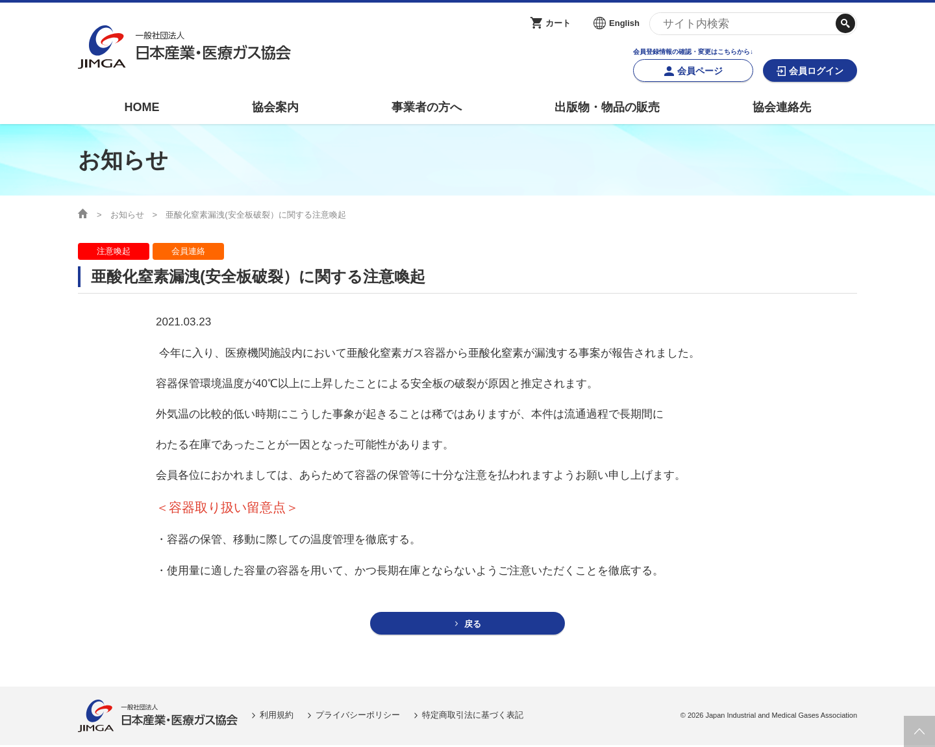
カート (558, 23)
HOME (141, 107)
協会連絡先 (782, 107)
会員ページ (700, 71)
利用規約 (276, 717)
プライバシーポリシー (358, 717)
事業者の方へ (427, 107)
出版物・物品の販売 (607, 107)
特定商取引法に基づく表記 (472, 717)
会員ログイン (816, 71)
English (624, 23)
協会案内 (275, 107)
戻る (473, 624)
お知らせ (127, 215)
